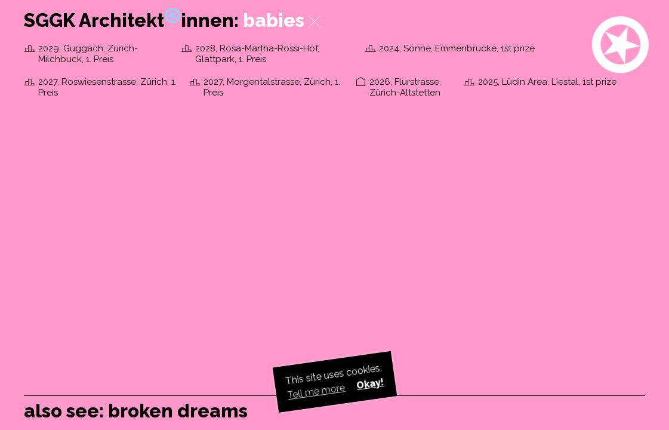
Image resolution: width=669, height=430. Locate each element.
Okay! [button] (370, 383)
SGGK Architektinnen (129, 20)
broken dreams (178, 411)
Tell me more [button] (316, 391)
